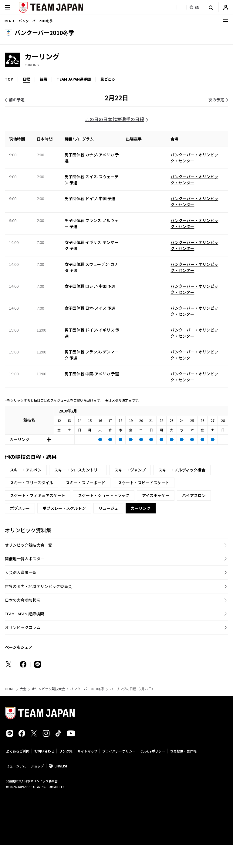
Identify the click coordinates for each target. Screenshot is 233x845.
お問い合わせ (44, 751)
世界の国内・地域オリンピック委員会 (38, 586)
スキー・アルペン (26, 470)
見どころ (107, 79)
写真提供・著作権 (183, 751)
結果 (43, 79)
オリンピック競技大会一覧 (28, 545)
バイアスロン (194, 495)
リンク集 (66, 751)
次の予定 (216, 100)
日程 (26, 79)
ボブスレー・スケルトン (64, 508)
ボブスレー (20, 508)
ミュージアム (16, 765)
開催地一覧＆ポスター (24, 559)
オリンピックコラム (22, 627)
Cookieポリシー (152, 751)
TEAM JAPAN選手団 (74, 79)
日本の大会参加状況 (22, 600)
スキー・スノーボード (85, 482)
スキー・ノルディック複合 (181, 470)
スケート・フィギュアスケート (37, 495)
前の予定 (17, 100)
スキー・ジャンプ (130, 470)
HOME (10, 689)
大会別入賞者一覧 (20, 572)
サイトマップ (87, 751)
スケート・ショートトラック (103, 495)
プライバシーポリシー (119, 751)
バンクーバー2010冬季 (87, 689)
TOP (9, 79)
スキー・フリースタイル (31, 482)
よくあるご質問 (17, 751)
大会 (23, 689)
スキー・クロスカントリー (78, 470)
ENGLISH (62, 765)
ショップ (37, 765)
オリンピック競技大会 (48, 689)
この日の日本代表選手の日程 (114, 119)
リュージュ (108, 508)
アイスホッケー (155, 495)
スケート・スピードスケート (143, 482)
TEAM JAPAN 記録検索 (24, 614)
